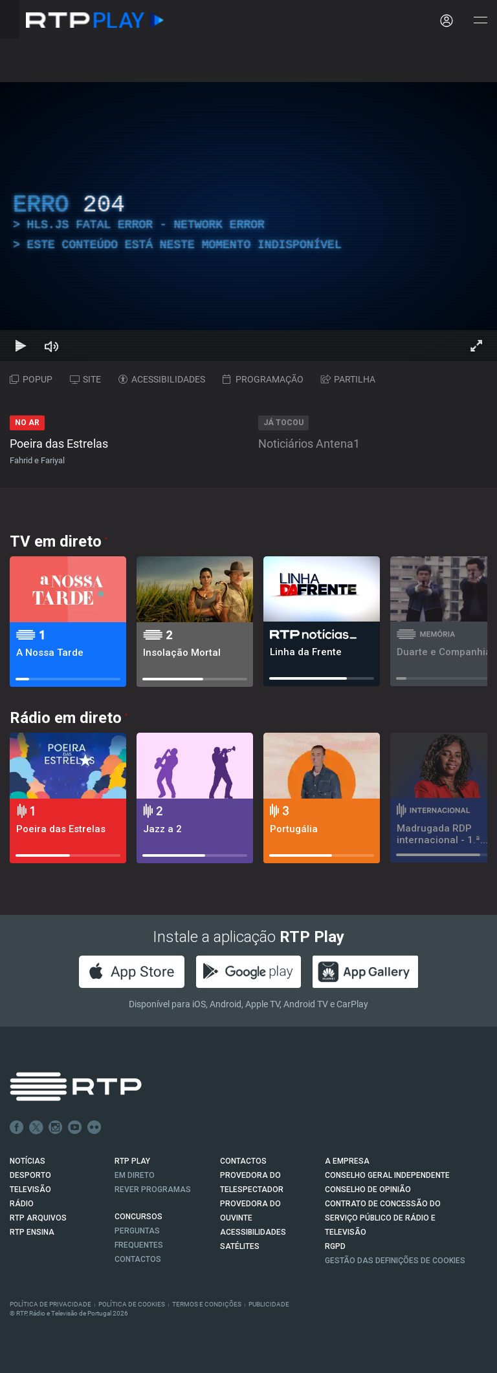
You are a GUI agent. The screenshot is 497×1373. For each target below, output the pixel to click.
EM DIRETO (135, 1175)
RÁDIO (22, 1203)
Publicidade (268, 1304)
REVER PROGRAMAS (153, 1189)
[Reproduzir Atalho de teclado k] (20, 345)
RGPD (335, 1246)
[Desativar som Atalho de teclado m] (51, 345)
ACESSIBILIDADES (161, 379)
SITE (85, 379)
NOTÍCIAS (27, 1161)
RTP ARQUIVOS (38, 1217)
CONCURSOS (138, 1216)
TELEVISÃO (30, 1189)
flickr (94, 1127)
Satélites (240, 1246)
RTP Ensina (32, 1232)
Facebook (17, 1127)
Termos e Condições (206, 1304)
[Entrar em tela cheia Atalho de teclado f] (476, 345)
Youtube (75, 1127)
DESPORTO (30, 1175)
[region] (248, 221)
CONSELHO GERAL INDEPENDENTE (387, 1175)
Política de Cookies (131, 1304)
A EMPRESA (347, 1161)
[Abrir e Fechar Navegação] (480, 21)
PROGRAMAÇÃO (263, 379)
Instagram (56, 1127)
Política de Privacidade (50, 1304)
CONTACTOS (243, 1161)
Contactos (138, 1259)
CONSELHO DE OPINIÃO (368, 1189)
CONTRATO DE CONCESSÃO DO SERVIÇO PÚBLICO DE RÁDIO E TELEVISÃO (383, 1218)
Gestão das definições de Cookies (395, 1260)
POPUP (31, 379)
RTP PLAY (132, 1161)
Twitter (36, 1127)
